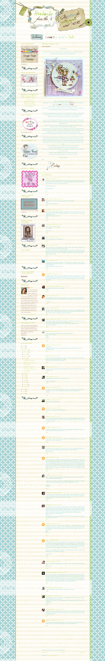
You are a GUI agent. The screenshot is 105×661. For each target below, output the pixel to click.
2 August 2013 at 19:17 (54, 366)
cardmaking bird (49, 609)
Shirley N (48, 620)
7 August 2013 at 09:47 (56, 523)
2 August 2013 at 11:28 (58, 199)
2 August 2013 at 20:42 (56, 387)
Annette (47, 331)
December (26, 350)
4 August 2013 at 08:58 (56, 475)
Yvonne (47, 561)
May (25, 378)
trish (47, 457)
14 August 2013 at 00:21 (59, 609)
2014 (24, 345)
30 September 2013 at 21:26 (57, 620)
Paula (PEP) (48, 273)
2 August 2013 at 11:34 (57, 209)
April (25, 380)
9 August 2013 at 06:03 (62, 572)
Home (63, 652)
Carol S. (47, 416)
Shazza (47, 366)
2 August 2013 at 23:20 (55, 416)
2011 (24, 391)
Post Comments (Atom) (53, 655)
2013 (24, 348)
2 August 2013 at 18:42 (56, 344)
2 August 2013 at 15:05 (65, 286)
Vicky (47, 376)
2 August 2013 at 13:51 (53, 260)
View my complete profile (28, 314)
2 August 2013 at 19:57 (54, 376)
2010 (24, 393)
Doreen (47, 237)
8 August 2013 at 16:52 (55, 561)
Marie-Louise (49, 587)
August (25, 358)
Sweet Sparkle (27, 371)
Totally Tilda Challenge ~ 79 (30, 360)
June (25, 375)
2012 (24, 389)
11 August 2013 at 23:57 (57, 595)
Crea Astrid (48, 224)
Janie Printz (48, 595)
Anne (47, 540)
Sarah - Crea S (49, 199)
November (26, 352)
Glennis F (48, 399)
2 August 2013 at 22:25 (56, 408)
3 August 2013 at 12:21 (56, 427)
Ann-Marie (48, 427)
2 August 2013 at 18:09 (55, 331)
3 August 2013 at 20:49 (53, 457)
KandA (47, 355)
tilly (47, 260)
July (25, 373)
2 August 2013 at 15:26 (54, 295)
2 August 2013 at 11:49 (54, 237)
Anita (47, 308)
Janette (47, 319)
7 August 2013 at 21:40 (54, 540)
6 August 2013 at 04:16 (56, 504)
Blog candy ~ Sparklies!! (29, 366)
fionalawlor (48, 504)
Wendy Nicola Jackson (51, 572)
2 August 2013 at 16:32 (54, 308)
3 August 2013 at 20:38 (56, 446)
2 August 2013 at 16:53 (54, 319)
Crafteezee (48, 492)
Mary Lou (48, 446)
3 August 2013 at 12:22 (56, 437)
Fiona (47, 178)
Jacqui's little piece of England (53, 286)
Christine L (48, 475)
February (26, 384)
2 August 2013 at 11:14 (54, 178)
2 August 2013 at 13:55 (57, 273)
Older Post (82, 652)
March (25, 382)
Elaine (31, 287)
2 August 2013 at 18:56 (54, 355)
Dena (47, 245)
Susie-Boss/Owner (30, 100)
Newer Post (44, 652)
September (26, 356)
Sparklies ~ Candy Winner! (29, 362)
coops (47, 295)
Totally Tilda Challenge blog (28, 96)
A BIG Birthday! (27, 364)
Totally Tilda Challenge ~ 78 (30, 368)
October (26, 354)
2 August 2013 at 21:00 (56, 399)
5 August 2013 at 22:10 (56, 492)
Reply (47, 194)
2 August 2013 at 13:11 (54, 245)
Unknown (48, 344)
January (25, 386)
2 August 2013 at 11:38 (57, 224)
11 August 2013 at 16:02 (57, 587)
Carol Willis (48, 209)
